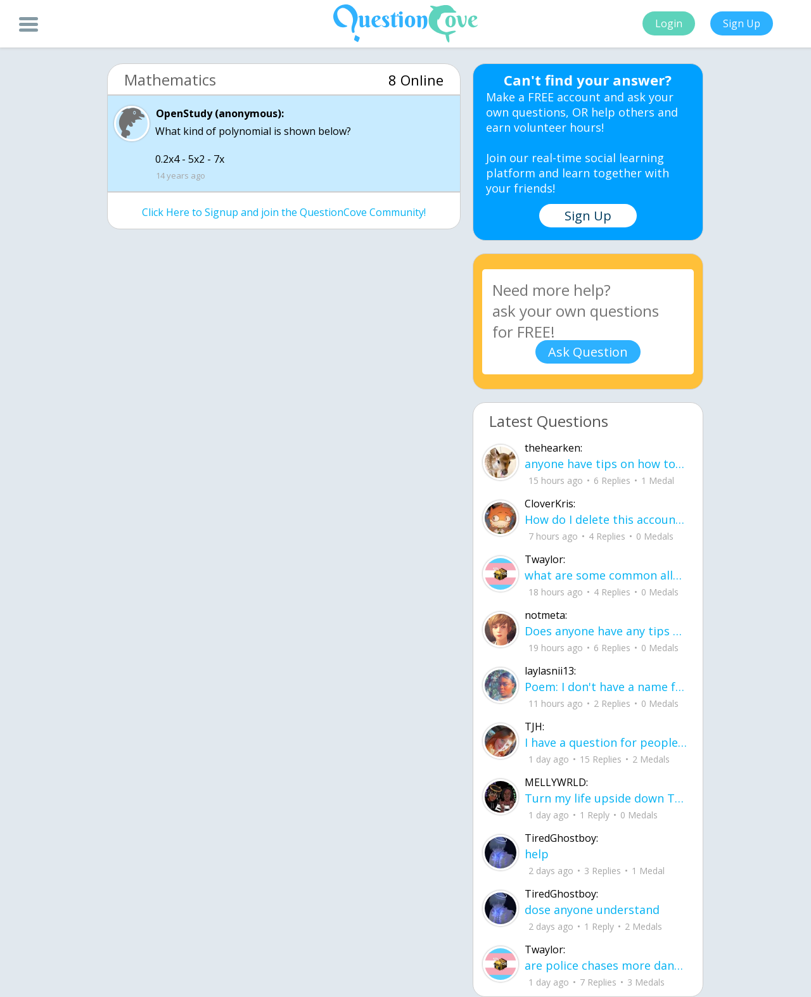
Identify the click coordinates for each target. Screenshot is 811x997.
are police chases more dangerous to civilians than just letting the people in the (606, 965)
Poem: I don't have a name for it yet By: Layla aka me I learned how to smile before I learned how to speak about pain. (606, 686)
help (537, 853)
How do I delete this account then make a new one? (606, 519)
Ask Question (588, 351)
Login (668, 23)
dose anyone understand (592, 909)
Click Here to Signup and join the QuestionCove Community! (284, 212)
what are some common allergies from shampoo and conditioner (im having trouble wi (606, 575)
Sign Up (741, 23)
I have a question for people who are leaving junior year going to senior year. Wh (606, 742)
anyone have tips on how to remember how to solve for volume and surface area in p (606, 463)
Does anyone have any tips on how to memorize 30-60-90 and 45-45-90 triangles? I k (606, 630)
